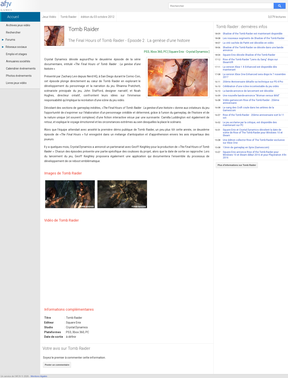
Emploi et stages (16, 54)
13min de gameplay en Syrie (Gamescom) (242, 147)
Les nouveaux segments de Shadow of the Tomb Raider (249, 38)
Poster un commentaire (57, 365)
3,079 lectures (277, 16)
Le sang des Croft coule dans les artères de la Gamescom (244, 109)
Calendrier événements (21, 68)
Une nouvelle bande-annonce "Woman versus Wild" (247, 95)
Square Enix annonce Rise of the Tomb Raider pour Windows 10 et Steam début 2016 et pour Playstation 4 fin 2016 (250, 155)
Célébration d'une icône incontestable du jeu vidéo (247, 86)
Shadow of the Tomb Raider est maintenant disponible (248, 33)
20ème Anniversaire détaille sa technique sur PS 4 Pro (249, 81)
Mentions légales (39, 376)
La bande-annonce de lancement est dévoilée (244, 91)
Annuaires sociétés (18, 61)
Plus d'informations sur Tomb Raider (237, 165)
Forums (8, 39)
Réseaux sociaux (14, 46)
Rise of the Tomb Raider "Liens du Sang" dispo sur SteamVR (246, 61)
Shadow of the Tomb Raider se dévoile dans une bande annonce (249, 49)
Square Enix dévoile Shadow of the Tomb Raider (245, 54)
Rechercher (13, 32)
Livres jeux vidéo (16, 83)
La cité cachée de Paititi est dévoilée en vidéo (244, 42)
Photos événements (19, 75)
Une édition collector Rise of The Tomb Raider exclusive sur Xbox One (250, 141)
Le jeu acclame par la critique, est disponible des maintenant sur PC (246, 124)
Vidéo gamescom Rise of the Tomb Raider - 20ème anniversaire (247, 101)
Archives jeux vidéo (18, 25)
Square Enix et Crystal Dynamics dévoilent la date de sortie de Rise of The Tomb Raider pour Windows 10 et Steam (249, 132)
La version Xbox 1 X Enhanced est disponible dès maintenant (246, 68)
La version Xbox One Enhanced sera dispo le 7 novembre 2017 (250, 76)
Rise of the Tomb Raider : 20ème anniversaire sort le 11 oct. (249, 116)
